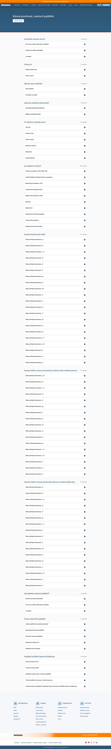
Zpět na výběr (18, 21)
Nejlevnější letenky (41, 713)
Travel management (85, 713)
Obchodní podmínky (26, 742)
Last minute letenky (41, 716)
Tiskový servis (61, 713)
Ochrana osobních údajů (55, 742)
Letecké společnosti (41, 722)
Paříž (14, 707)
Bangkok (15, 716)
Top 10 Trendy (39, 719)
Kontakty (60, 710)
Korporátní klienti (84, 707)
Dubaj (15, 710)
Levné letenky (39, 710)
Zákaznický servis (62, 707)
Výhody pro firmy (84, 710)
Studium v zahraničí (41, 725)
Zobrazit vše (16, 719)
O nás (59, 719)
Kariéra (60, 716)
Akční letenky (39, 707)
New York (15, 713)
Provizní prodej (84, 716)
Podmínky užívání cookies (40, 742)
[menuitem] (17, 5)
